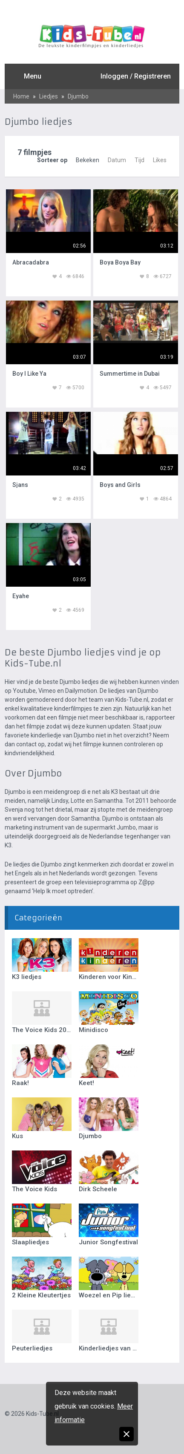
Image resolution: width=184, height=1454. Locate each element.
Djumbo (78, 96)
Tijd (139, 160)
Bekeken (87, 160)
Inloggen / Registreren (136, 76)
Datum (117, 160)
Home (21, 96)
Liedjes (48, 96)
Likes (160, 160)
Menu (32, 76)
